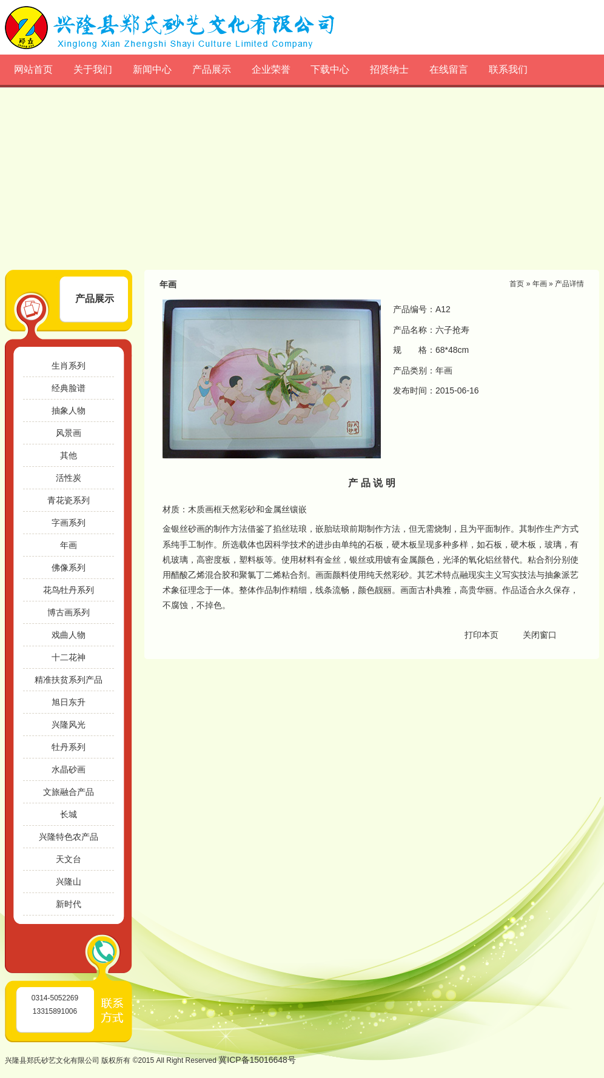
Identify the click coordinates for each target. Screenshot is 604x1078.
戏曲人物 (69, 635)
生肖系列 (69, 365)
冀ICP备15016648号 (257, 1060)
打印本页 (481, 635)
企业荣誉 (271, 69)
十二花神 (69, 657)
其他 (68, 455)
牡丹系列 (69, 747)
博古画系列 (68, 612)
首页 (516, 284)
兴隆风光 (69, 724)
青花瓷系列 (68, 500)
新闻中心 (152, 69)
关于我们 (92, 69)
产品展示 (211, 69)
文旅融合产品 (68, 792)
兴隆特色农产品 (68, 837)
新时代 (68, 904)
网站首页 (33, 69)
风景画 (68, 433)
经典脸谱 (69, 388)
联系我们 (508, 69)
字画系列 (69, 522)
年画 (68, 545)
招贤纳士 (389, 69)
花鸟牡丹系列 (68, 590)
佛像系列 (69, 567)
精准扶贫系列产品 (68, 680)
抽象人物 (69, 410)
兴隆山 (68, 881)
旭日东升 (69, 702)
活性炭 (68, 478)
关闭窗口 (540, 635)
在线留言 (448, 69)
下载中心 (329, 69)
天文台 (68, 859)
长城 (68, 814)
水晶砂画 (69, 769)
